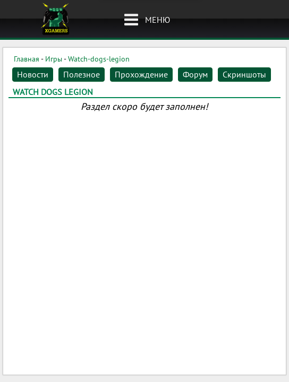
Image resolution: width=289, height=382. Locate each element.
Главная (26, 59)
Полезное (81, 74)
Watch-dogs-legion (99, 59)
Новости (32, 74)
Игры (53, 59)
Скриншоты (244, 74)
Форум (195, 74)
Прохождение (141, 74)
